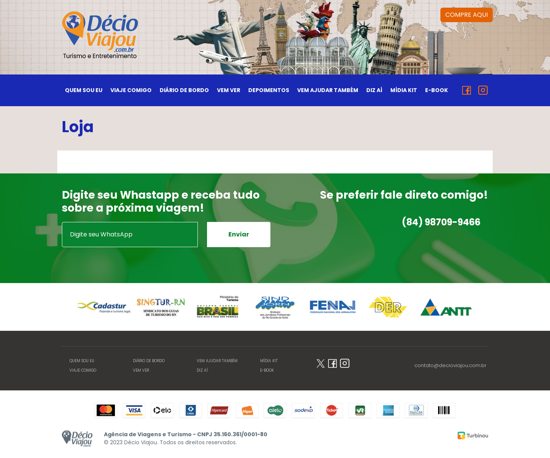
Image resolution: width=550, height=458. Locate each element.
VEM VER (228, 90)
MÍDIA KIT (403, 90)
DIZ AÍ (374, 90)
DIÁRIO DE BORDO (184, 90)
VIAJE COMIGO (131, 90)
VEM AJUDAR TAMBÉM (327, 90)
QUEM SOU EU (83, 90)
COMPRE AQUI (466, 14)
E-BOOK (436, 90)
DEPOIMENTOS (268, 90)
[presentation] (120, 262)
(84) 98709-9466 (441, 222)
